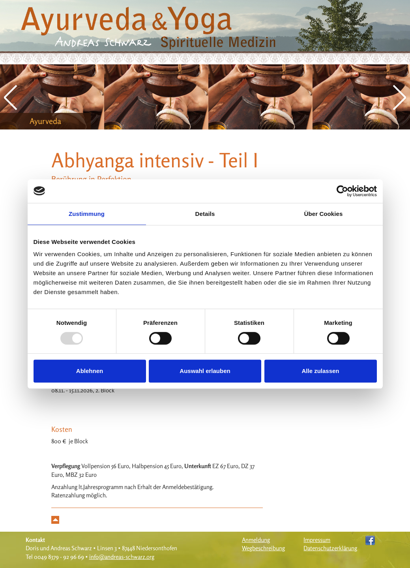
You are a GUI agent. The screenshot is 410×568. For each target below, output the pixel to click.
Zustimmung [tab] (87, 213)
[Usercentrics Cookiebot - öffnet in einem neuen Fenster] (342, 191)
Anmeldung (256, 540)
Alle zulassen (320, 370)
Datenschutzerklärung (330, 548)
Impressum (316, 540)
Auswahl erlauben (205, 370)
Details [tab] (205, 213)
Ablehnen (89, 370)
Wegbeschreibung (263, 548)
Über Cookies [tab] (323, 213)
